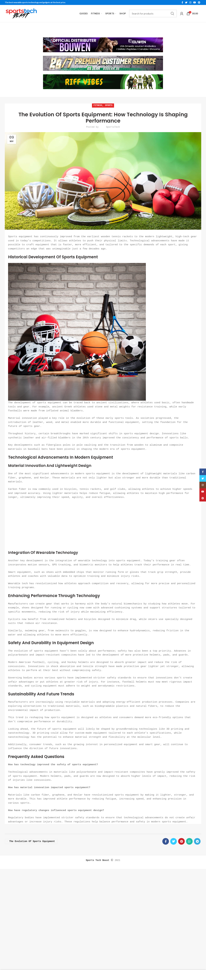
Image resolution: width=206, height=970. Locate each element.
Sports (108, 104)
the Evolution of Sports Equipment (32, 840)
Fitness (98, 104)
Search (172, 13)
